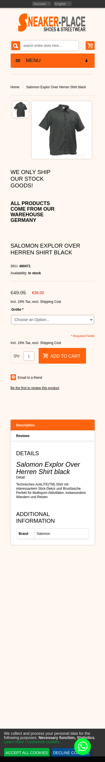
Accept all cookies (27, 753)
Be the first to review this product (35, 388)
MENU (52, 61)
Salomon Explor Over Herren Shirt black (56, 87)
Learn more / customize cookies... (33, 742)
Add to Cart (62, 355)
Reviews (23, 436)
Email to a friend (30, 378)
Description (25, 425)
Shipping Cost (50, 302)
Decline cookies (71, 753)
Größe (17, 310)
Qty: (17, 356)
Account (39, 4)
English (60, 4)
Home (15, 87)
